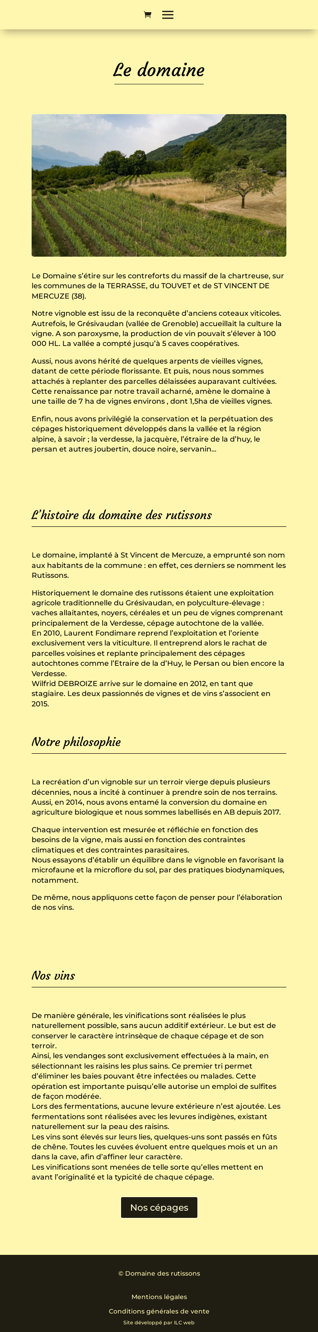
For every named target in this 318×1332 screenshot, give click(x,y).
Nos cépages (159, 1207)
